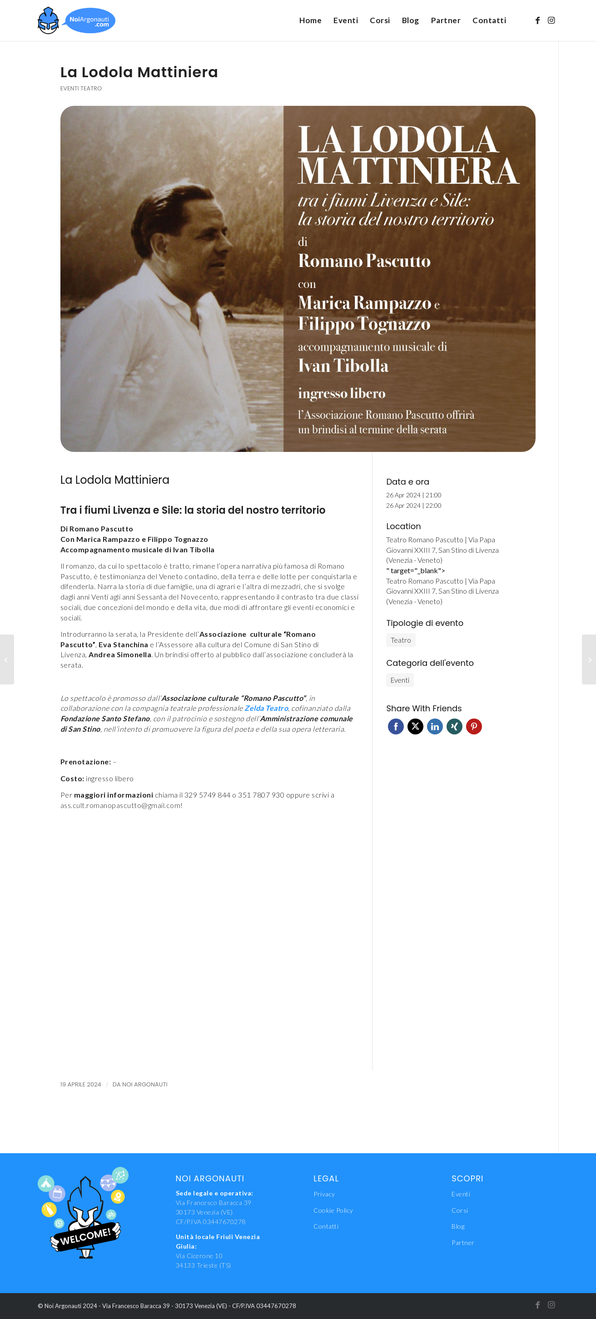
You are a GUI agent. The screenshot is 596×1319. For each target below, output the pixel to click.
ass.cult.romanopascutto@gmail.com (120, 805)
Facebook (396, 726)
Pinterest (474, 726)
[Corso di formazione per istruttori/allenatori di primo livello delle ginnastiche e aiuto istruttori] (7, 659)
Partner (463, 1242)
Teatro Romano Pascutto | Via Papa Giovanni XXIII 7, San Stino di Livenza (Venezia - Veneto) (442, 549)
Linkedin (435, 726)
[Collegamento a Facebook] (538, 20)
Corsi (460, 1210)
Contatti (325, 1226)
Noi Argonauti (145, 1084)
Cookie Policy (333, 1210)
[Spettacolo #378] (589, 659)
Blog (458, 1226)
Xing (454, 726)
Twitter (415, 726)
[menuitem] (310, 20)
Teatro (91, 88)
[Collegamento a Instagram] (551, 20)
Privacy (324, 1194)
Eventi (69, 88)
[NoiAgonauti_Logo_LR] (77, 20)
